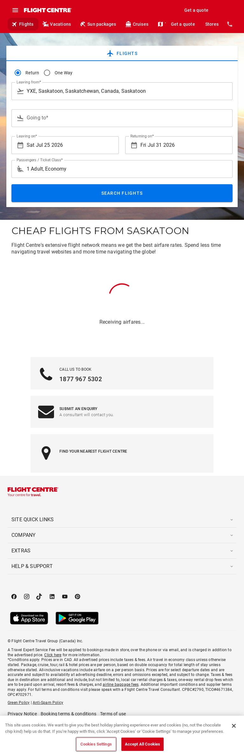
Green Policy (19, 702)
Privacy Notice (22, 713)
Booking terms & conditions (68, 713)
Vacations (56, 24)
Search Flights (122, 193)
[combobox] (122, 91)
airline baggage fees (121, 684)
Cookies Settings (96, 744)
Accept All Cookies (142, 744)
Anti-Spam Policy (48, 702)
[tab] (122, 53)
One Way (64, 72)
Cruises (136, 24)
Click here (52, 655)
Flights (22, 24)
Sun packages (98, 24)
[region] (122, 736)
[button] (122, 519)
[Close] (234, 726)
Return (32, 72)
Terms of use (113, 713)
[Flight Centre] (47, 10)
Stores (212, 24)
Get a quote (196, 10)
